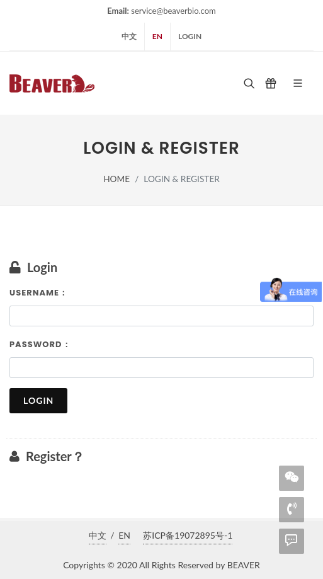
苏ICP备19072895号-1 (187, 535)
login (189, 36)
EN (157, 36)
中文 (129, 36)
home (116, 178)
